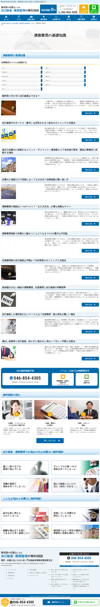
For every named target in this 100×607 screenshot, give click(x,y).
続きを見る (88, 109)
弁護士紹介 (11, 574)
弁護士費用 (33, 568)
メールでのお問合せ (83, 11)
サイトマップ (34, 574)
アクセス (11, 577)
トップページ (12, 568)
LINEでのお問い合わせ (93, 11)
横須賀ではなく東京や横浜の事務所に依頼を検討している (81, 585)
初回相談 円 (48, 9)
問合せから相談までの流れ (38, 571)
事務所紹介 (11, 571)
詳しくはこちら (50, 437)
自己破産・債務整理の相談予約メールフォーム (78, 563)
